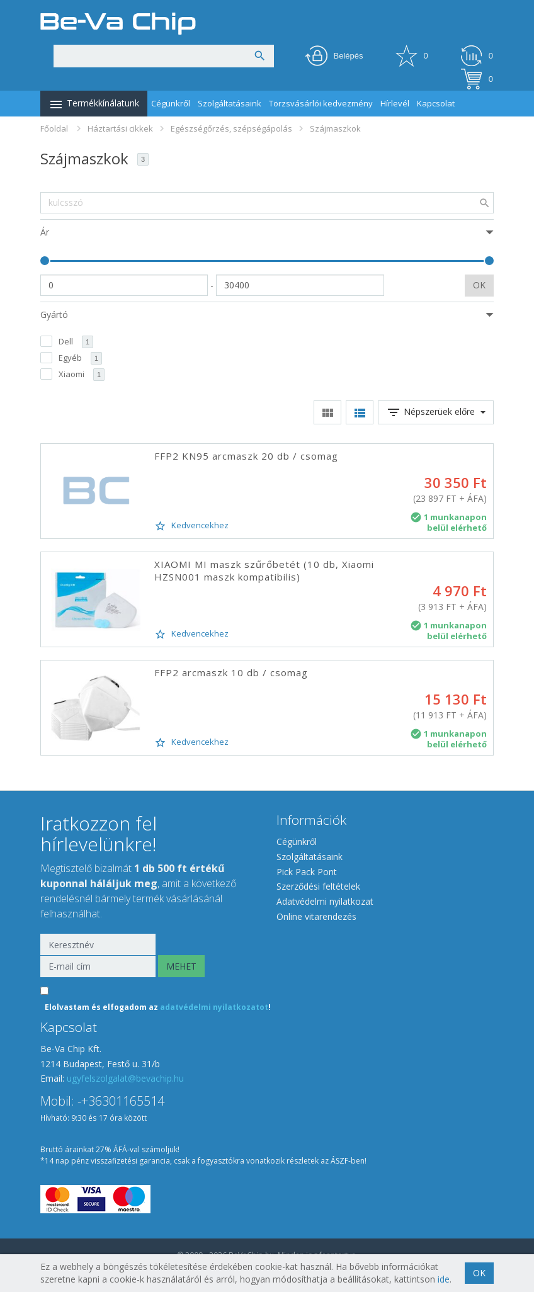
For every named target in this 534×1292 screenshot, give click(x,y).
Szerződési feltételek (318, 886)
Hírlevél (394, 103)
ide (444, 1279)
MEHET (181, 966)
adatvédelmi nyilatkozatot (214, 1007)
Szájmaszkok (335, 128)
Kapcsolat (436, 103)
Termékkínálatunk (93, 104)
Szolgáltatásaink (229, 103)
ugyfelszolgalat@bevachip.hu (125, 1078)
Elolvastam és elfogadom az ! (158, 1007)
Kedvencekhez (191, 525)
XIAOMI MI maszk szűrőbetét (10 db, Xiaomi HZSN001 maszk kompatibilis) (264, 570)
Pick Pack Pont (306, 872)
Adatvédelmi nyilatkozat (324, 901)
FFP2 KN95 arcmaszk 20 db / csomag (246, 456)
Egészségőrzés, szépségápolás (231, 128)
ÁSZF (339, 1160)
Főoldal (54, 128)
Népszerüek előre (436, 412)
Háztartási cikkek (120, 128)
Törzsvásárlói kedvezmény (321, 103)
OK (479, 285)
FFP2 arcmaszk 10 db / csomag (231, 672)
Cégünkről (170, 103)
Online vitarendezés (316, 916)
